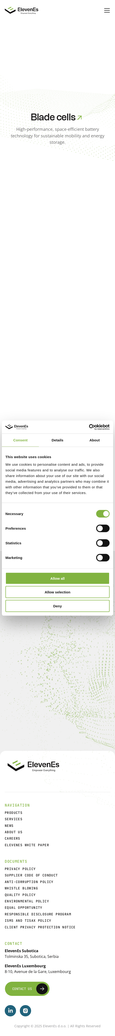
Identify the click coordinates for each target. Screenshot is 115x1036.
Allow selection (57, 592)
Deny (57, 606)
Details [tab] (57, 440)
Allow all (57, 578)
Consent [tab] (20, 440)
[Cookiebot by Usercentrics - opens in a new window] (89, 427)
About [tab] (94, 440)
